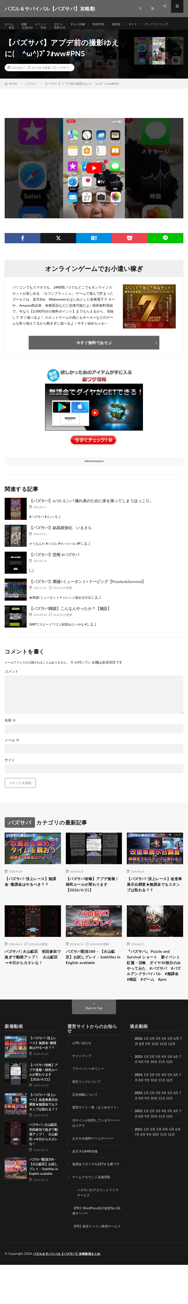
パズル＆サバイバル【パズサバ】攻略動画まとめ (69, 1293)
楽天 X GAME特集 (86, 1181)
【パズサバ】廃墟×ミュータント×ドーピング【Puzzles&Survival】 (87, 592)
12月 (173, 1088)
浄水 (81, 33)
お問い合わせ (82, 1069)
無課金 (127, 24)
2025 (138, 1083)
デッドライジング (22, 33)
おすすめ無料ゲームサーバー (94, 1169)
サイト (10, 771)
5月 (172, 1083)
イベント (44, 24)
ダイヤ (145, 24)
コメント (11, 682)
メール (12, 751)
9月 (150, 1088)
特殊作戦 (108, 24)
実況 (47, 33)
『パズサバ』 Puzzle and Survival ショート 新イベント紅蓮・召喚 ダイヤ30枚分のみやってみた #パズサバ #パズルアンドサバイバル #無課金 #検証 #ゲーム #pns (155, 985)
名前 (10, 731)
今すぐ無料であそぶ (94, 353)
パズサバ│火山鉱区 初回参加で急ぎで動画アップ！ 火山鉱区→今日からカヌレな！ (33, 976)
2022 (138, 1136)
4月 (165, 1065)
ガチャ (63, 24)
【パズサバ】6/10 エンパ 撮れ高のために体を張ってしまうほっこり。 (91, 512)
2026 (138, 1065)
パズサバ (63, 78)
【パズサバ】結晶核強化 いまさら (60, 538)
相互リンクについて (87, 1108)
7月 (137, 1088)
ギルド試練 (84, 24)
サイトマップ (82, 1082)
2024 (138, 1101)
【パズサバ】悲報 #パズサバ (54, 565)
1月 (147, 1065)
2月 (153, 1065)
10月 (157, 1088)
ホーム (10, 24)
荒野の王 (99, 33)
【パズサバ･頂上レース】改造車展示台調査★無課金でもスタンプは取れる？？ (154, 897)
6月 (178, 1083)
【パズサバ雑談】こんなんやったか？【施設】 (70, 619)
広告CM (64, 33)
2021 (138, 1154)
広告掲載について (86, 1120)
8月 (143, 1088)
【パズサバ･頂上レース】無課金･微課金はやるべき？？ (31, 897)
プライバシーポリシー (89, 1095)
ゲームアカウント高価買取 (92, 1212)
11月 (165, 1088)
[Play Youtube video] (94, 179)
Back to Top (94, 1035)
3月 (159, 1065)
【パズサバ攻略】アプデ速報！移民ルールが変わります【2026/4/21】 (93, 897)
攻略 (26, 24)
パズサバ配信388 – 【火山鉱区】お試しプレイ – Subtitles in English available (93, 976)
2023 (138, 1119)
